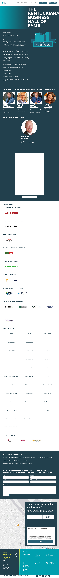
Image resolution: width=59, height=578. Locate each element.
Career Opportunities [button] (26, 568)
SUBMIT (41, 541)
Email (4, 479)
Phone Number (33, 479)
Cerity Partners (11, 350)
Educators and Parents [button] (38, 552)
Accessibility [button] (21, 575)
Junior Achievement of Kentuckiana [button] (50, 561)
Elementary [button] (37, 562)
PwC (48, 410)
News (36, 2)
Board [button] (24, 563)
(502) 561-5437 (6, 568)
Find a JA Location (50, 563)
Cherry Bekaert (29, 350)
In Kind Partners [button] (49, 555)
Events (30, 2)
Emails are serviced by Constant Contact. (45, 538)
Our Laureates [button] (26, 572)
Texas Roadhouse (47, 418)
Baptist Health (11, 342)
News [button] (24, 570)
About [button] (25, 559)
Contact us (5, 463)
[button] (19, 2)
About (17, 2)
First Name (6, 475)
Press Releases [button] (26, 566)
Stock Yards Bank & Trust (29, 418)
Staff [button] (24, 562)
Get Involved (52, 2)
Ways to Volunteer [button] (27, 553)
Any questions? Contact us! (32, 522)
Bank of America (47, 333)
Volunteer (38, 517)
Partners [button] (48, 551)
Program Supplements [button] (38, 555)
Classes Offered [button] (26, 554)
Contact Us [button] (6, 567)
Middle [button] (36, 563)
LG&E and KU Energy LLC (47, 384)
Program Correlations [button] (37, 557)
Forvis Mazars (47, 367)
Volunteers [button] (26, 551)
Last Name (33, 475)
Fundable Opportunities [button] (49, 554)
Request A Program (48, 517)
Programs (24, 2)
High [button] (36, 564)
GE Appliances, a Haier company (11, 376)
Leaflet (46, 548)
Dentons (47, 350)
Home (12, 2)
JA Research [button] (26, 565)
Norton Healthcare (29, 401)
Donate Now (43, 2)
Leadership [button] (25, 561)
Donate (30, 517)
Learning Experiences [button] (38, 560)
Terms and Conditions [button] (7, 575)
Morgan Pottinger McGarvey (11, 401)
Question (5, 484)
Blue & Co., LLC (29, 342)
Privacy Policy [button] (16, 575)
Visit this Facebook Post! (29, 196)
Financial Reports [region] (50, 557)
